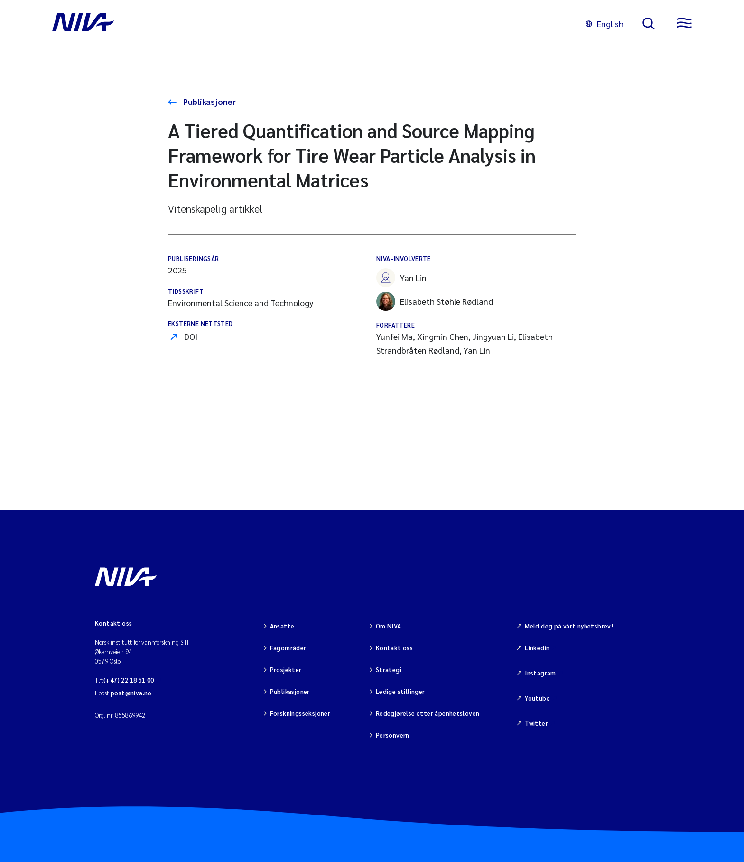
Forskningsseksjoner (300, 713)
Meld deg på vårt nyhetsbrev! (569, 626)
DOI (190, 336)
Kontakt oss (394, 648)
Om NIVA (388, 626)
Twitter (536, 723)
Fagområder (288, 648)
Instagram (540, 673)
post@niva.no (131, 693)
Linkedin (537, 648)
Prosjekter (286, 669)
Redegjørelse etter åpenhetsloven (427, 713)
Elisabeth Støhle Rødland (434, 301)
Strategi (388, 669)
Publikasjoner (208, 101)
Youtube (537, 698)
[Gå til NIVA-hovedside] (309, 24)
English (604, 23)
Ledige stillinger (400, 691)
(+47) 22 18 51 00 (128, 680)
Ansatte (282, 626)
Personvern (392, 735)
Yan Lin (401, 277)
